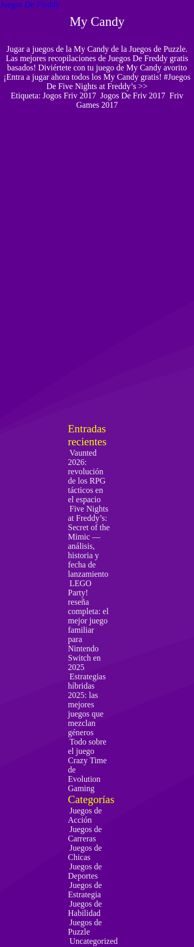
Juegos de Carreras (85, 834)
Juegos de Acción (85, 815)
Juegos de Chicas (85, 852)
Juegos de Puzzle (85, 927)
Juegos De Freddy (30, 4)
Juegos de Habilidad (85, 908)
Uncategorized (93, 941)
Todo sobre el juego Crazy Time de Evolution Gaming (87, 765)
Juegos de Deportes (85, 871)
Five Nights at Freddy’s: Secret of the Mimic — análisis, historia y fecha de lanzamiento (89, 541)
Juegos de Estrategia (85, 890)
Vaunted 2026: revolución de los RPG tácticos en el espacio (87, 476)
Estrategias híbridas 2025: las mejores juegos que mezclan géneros (87, 704)
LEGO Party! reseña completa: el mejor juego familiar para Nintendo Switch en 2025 (88, 625)
